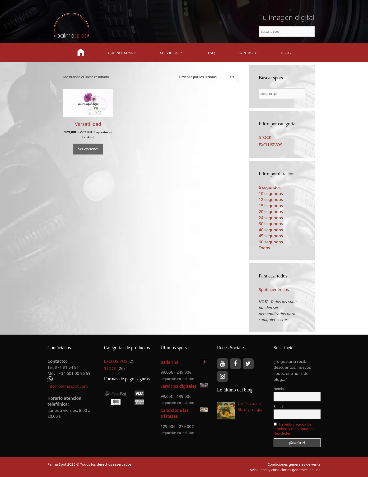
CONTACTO (247, 53)
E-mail (278, 406)
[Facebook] (235, 363)
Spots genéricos (274, 289)
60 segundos (271, 242)
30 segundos (271, 223)
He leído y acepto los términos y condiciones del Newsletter (294, 429)
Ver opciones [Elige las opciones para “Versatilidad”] (88, 149)
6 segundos (270, 187)
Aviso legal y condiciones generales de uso (285, 469)
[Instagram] (222, 376)
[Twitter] (248, 363)
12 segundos (271, 199)
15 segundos (271, 205)
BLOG (286, 53)
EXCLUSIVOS (270, 144)
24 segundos (271, 217)
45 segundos (271, 235)
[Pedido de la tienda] (207, 77)
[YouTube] (222, 363)
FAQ (211, 53)
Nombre (280, 388)
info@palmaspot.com (67, 386)
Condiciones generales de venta (294, 464)
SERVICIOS (178, 52)
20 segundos (271, 211)
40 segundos (271, 229)
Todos (264, 247)
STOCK (265, 137)
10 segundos (271, 193)
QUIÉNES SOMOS (122, 53)
